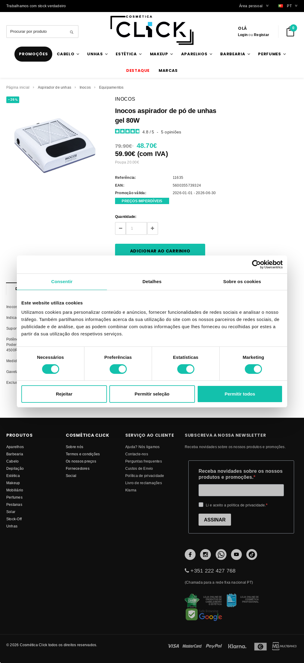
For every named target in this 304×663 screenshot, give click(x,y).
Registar (261, 34)
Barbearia (14, 454)
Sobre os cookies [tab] (242, 281)
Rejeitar (64, 393)
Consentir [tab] (62, 281)
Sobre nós (74, 447)
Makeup (13, 483)
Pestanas (14, 504)
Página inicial (17, 87)
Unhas (11, 526)
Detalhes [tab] (151, 281)
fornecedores (78, 468)
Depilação (15, 468)
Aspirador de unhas (54, 87)
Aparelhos (15, 447)
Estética (13, 475)
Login (243, 34)
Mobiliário (14, 490)
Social (71, 475)
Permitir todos (240, 393)
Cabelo (12, 461)
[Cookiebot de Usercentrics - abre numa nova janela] (256, 264)
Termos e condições (83, 454)
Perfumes (14, 497)
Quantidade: (126, 216)
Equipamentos (111, 87)
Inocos (85, 87)
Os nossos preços (81, 461)
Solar (10, 511)
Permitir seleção (152, 393)
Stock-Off (14, 519)
